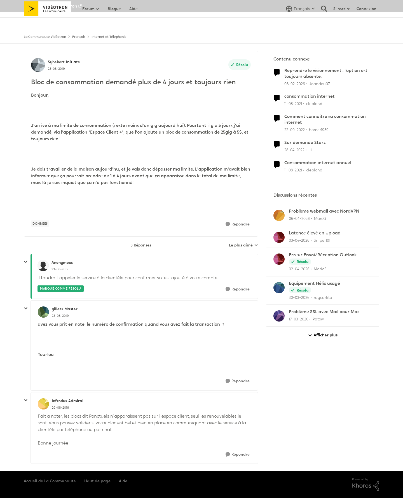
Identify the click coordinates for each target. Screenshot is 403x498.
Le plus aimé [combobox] (243, 245)
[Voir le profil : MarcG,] (279, 215)
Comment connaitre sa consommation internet (325, 119)
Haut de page (97, 480)
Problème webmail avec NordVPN (324, 211)
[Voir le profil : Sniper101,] (279, 237)
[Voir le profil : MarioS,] (279, 259)
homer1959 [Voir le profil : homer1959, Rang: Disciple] (319, 129)
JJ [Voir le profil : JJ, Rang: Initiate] (310, 149)
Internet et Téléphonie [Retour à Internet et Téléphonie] (109, 36)
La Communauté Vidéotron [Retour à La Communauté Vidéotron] (45, 36)
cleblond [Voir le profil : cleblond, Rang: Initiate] (314, 103)
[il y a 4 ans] (293, 104)
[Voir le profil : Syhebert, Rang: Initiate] (38, 65)
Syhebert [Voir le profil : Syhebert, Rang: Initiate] (56, 61)
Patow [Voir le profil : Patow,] (318, 319)
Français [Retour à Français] (78, 36)
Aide (123, 480)
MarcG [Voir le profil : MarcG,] (320, 218)
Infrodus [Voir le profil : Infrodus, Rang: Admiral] (59, 400)
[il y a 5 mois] (294, 84)
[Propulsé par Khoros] (365, 484)
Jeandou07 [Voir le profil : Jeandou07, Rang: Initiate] (319, 83)
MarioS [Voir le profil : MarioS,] (320, 268)
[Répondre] (237, 224)
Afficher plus (323, 335)
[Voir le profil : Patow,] (279, 316)
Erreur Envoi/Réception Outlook (323, 255)
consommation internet (309, 96)
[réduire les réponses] (25, 262)
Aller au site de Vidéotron (50, 6)
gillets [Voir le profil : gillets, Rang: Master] (57, 308)
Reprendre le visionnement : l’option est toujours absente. (325, 73)
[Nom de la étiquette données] (40, 223)
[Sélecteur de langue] (300, 21)
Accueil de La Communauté (50, 480)
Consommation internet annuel (317, 163)
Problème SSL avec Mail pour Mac (324, 312)
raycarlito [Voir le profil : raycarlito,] (323, 297)
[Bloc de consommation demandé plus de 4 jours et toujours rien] (60, 269)
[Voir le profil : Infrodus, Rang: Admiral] (43, 403)
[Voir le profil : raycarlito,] (279, 287)
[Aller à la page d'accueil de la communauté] (47, 21)
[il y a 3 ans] (294, 130)
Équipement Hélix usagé (314, 283)
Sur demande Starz (305, 142)
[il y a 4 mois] (299, 219)
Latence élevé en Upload (315, 233)
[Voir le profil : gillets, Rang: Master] (43, 312)
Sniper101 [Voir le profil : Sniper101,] (322, 240)
